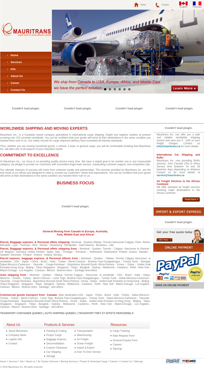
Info (13, 69)
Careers (117, 344)
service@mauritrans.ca (170, 175)
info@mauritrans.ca (168, 146)
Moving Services (69, 361)
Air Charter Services (48, 361)
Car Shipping (53, 351)
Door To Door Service (89, 351)
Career (15, 83)
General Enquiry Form (125, 340)
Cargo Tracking (121, 330)
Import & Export (85, 347)
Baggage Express (56, 339)
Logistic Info (15, 339)
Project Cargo (54, 335)
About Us (17, 76)
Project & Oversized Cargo (93, 361)
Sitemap (117, 348)
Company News (17, 335)
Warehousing (84, 335)
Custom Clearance (56, 347)
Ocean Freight (85, 343)
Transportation (85, 330)
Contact (165, 5)
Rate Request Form (124, 335)
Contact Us (18, 89)
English (183, 6)
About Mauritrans (18, 330)
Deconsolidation (55, 343)
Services (16, 62)
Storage (50, 356)
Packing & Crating (56, 330)
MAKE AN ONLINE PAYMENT (172, 285)
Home (143, 5)
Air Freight (82, 339)
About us (30, 361)
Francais (197, 6)
